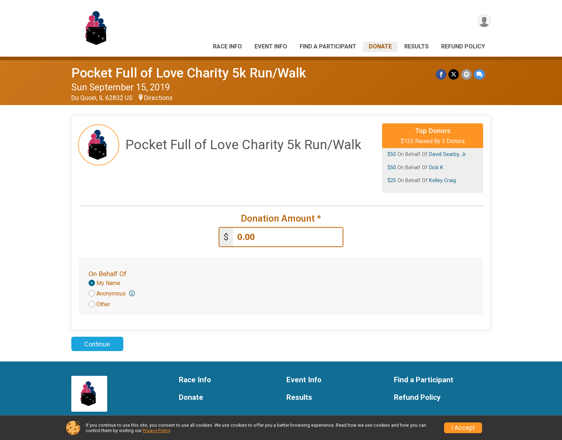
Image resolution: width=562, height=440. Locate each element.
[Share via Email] (466, 74)
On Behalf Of (108, 274)
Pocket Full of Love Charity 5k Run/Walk (188, 73)
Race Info (227, 46)
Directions (158, 97)
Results (416, 46)
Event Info (270, 46)
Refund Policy (463, 46)
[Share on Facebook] (441, 74)
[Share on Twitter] (454, 74)
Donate (380, 46)
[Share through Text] (479, 74)
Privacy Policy (156, 430)
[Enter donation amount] (288, 237)
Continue (97, 344)
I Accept (463, 427)
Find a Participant (328, 46)
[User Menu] (484, 21)
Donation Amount (281, 218)
